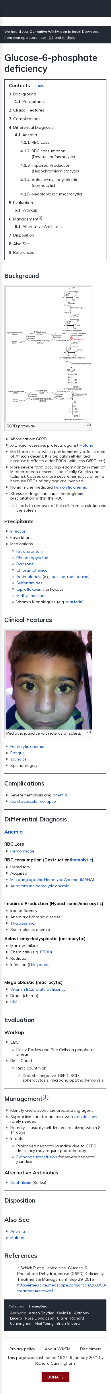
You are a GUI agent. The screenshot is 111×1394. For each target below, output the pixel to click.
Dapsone (25, 564)
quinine (58, 576)
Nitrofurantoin (29, 551)
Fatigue (17, 752)
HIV (32, 964)
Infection (18, 531)
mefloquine (77, 576)
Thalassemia (22, 923)
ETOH (45, 952)
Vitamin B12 (21, 989)
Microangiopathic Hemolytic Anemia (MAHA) (52, 879)
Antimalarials (28, 576)
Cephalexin (20, 1182)
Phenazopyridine (32, 557)
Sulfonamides (29, 582)
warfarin (74, 601)
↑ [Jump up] (18, 1267)
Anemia (13, 831)
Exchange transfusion (36, 1156)
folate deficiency (49, 989)
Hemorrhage (22, 851)
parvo (42, 964)
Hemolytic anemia (27, 746)
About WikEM (57, 1348)
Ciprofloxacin (28, 589)
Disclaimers (91, 1348)
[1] (45, 1096)
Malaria (86, 445)
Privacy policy (22, 1348)
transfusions (85, 1116)
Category (16, 1306)
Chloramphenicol (32, 570)
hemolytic (81, 860)
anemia (60, 795)
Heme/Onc (38, 1306)
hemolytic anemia (70, 487)
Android (68, 37)
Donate (55, 1377)
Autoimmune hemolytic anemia (39, 885)
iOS (51, 37)
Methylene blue (30, 595)
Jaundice (18, 759)
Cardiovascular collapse (33, 801)
